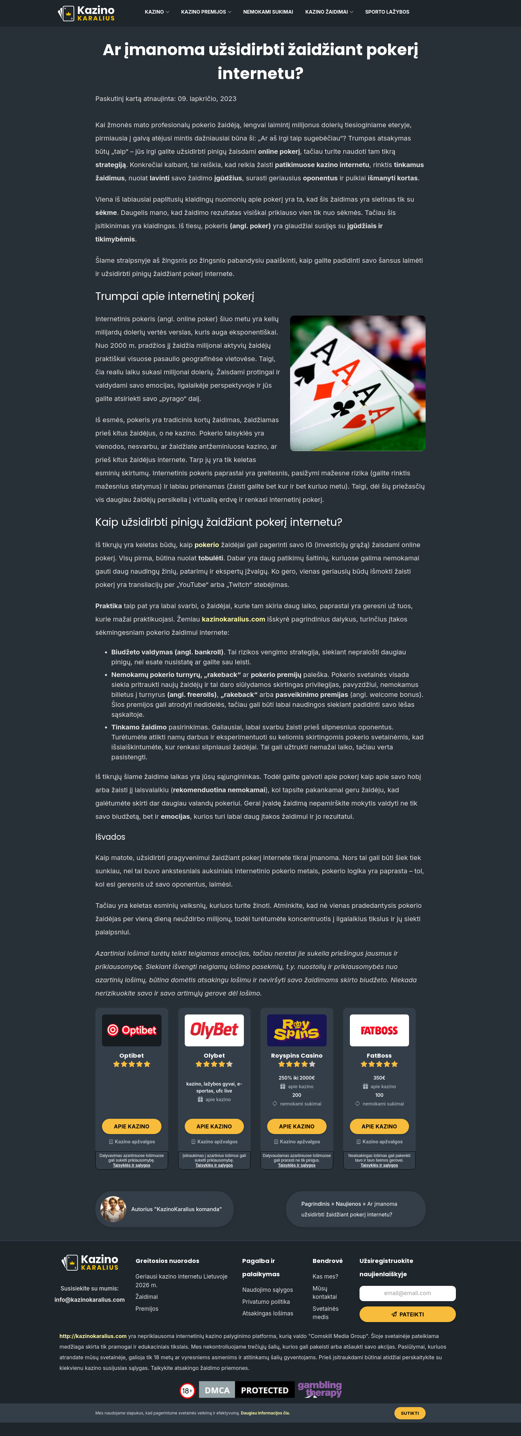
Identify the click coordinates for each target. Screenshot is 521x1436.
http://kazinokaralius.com (93, 1336)
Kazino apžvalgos (135, 1141)
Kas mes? (325, 1276)
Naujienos (348, 1203)
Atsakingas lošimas (267, 1313)
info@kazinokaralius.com (89, 1299)
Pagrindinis (315, 1203)
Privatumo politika (266, 1301)
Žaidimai (147, 1296)
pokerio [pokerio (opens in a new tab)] (206, 545)
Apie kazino (132, 1126)
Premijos (147, 1308)
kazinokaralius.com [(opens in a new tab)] (233, 619)
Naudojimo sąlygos (267, 1290)
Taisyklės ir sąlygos (132, 1165)
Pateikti (407, 1314)
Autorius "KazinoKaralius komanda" (176, 1209)
